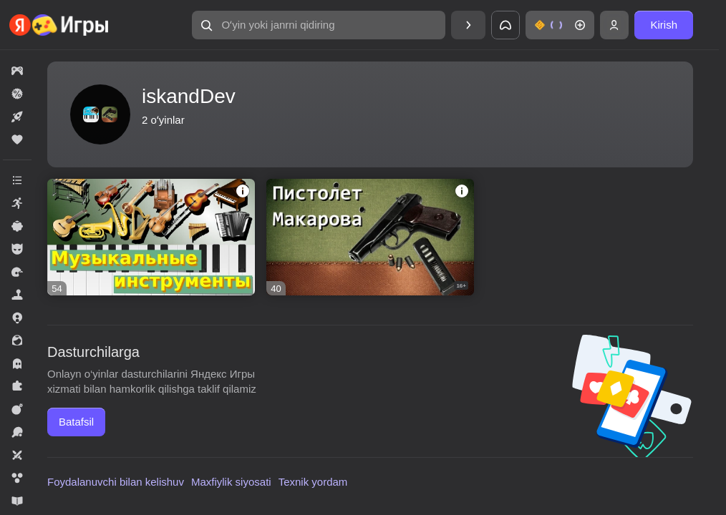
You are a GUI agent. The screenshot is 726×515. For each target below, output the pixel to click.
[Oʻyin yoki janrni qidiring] (318, 25)
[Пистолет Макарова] (370, 237)
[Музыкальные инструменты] (151, 237)
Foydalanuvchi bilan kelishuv (115, 482)
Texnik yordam (313, 482)
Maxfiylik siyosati (231, 482)
